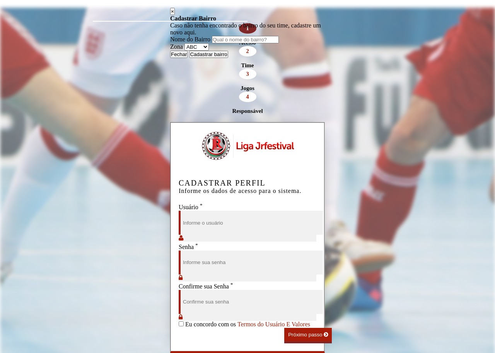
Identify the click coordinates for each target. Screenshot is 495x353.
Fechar (179, 54)
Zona (176, 46)
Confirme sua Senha (206, 286)
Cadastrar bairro (208, 54)
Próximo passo (308, 335)
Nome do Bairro (190, 39)
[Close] (172, 11)
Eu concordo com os (244, 324)
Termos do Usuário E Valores (273, 324)
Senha (188, 247)
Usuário (190, 207)
